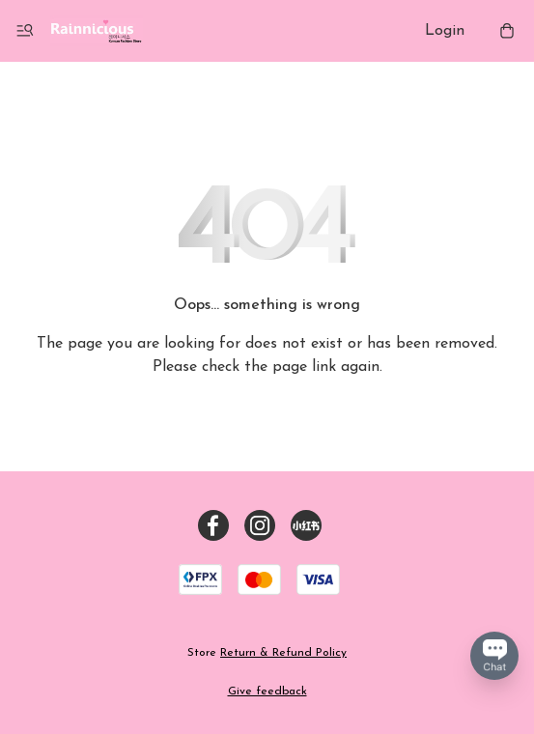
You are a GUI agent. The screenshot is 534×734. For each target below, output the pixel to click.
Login (444, 31)
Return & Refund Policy (283, 653)
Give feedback (267, 691)
